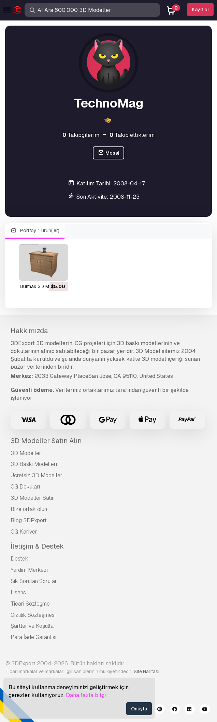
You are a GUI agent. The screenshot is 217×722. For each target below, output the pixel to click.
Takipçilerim (80, 135)
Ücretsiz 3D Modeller (36, 475)
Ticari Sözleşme (30, 603)
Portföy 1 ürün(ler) (34, 230)
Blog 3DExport (29, 520)
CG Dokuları (25, 486)
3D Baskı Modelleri (34, 464)
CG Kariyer (24, 531)
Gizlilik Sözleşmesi (33, 615)
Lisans (18, 592)
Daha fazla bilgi (86, 695)
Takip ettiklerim (132, 135)
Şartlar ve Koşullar (33, 625)
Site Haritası (146, 671)
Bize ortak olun (29, 509)
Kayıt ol (200, 9)
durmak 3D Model (39, 286)
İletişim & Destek (37, 546)
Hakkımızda (29, 330)
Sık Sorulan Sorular (34, 581)
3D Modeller (26, 453)
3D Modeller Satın (33, 497)
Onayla (139, 709)
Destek (19, 558)
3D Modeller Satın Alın (46, 440)
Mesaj (108, 153)
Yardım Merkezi (29, 570)
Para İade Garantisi (33, 637)
